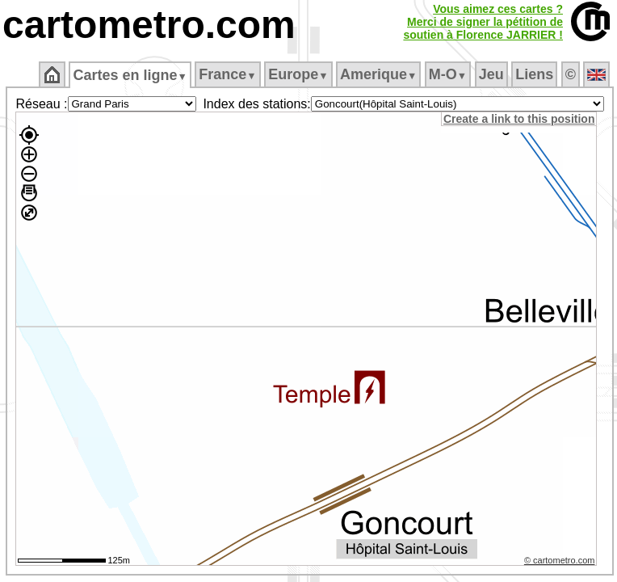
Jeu (491, 74)
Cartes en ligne (130, 75)
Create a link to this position (518, 118)
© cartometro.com (559, 560)
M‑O (448, 74)
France (227, 74)
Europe (298, 74)
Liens (534, 74)
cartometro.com (149, 24)
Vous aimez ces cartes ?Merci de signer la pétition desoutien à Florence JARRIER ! (483, 21)
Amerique (378, 74)
